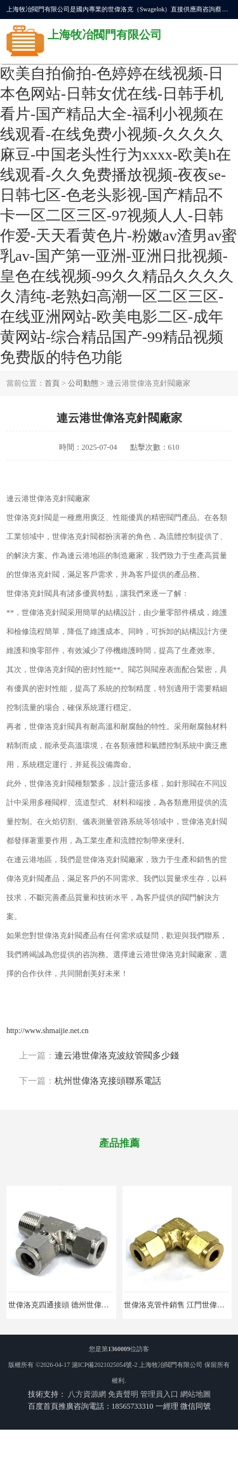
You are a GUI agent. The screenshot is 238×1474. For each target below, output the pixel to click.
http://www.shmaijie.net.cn (47, 1030)
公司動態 (83, 383)
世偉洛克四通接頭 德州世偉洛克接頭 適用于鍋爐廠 (94, 1304)
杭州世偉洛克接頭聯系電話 (108, 1081)
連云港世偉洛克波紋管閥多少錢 (117, 1055)
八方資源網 (87, 1394)
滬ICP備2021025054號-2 (105, 1364)
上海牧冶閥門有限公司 (170, 1364)
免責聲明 (123, 1394)
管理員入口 (159, 1394)
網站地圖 (195, 1394)
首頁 (52, 383)
